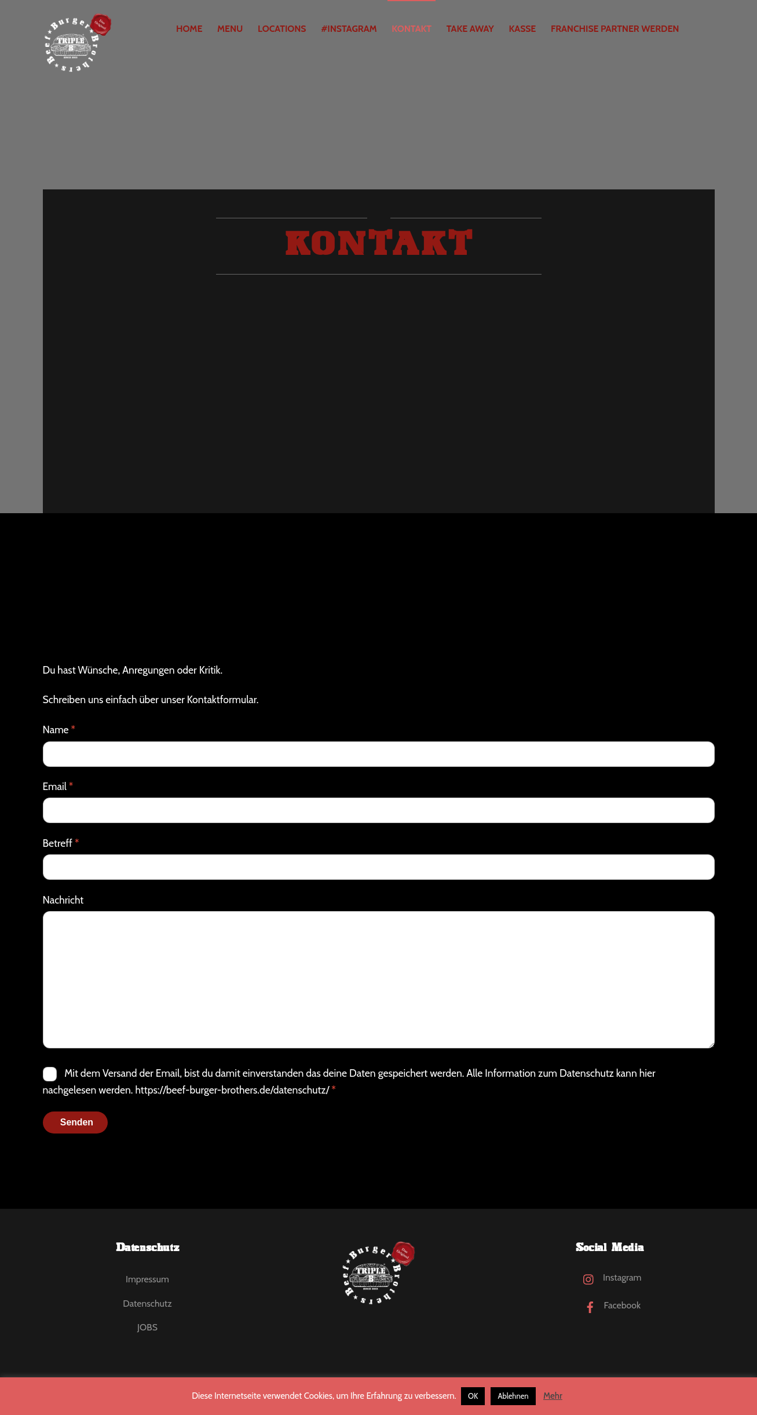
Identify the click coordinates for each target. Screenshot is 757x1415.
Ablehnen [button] (513, 1396)
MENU (230, 28)
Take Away (470, 28)
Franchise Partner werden (615, 28)
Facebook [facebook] (610, 1305)
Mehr (552, 1396)
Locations (282, 28)
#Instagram (348, 28)
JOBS (147, 1327)
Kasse (522, 28)
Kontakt (411, 28)
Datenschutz (147, 1303)
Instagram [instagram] (609, 1277)
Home (189, 28)
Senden (76, 1122)
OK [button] (473, 1396)
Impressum (147, 1279)
